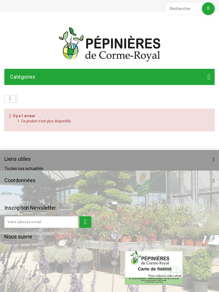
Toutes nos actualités (23, 168)
